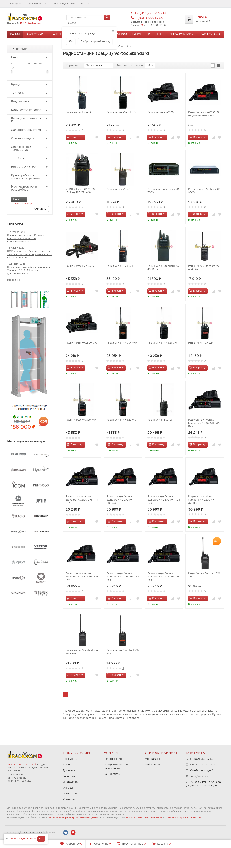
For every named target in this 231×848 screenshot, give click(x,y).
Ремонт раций (113, 759)
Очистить (40, 209)
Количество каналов (29, 110)
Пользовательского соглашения (144, 818)
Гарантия (69, 776)
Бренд (29, 84)
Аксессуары (36, 34)
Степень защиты (29, 138)
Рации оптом (112, 774)
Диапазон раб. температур (29, 148)
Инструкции (71, 782)
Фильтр (19, 49)
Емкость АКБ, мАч (29, 167)
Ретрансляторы (181, 34)
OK (41, 839)
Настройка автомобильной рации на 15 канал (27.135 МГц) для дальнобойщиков (29, 270)
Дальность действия (29, 130)
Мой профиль (154, 765)
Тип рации (29, 93)
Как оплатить (71, 765)
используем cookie (23, 839)
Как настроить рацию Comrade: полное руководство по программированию (26, 238)
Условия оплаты (38, 4)
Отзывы (68, 788)
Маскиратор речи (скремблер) (29, 188)
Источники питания (125, 34)
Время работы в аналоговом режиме (29, 177)
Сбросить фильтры (23, 204)
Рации (15, 34)
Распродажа (210, 34)
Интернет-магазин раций (22, 765)
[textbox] (88, 17)
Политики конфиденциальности (183, 818)
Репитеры (155, 34)
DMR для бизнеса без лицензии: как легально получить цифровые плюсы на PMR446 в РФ (29, 254)
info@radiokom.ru (32, 23)
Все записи (13, 280)
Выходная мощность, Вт (29, 120)
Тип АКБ (29, 158)
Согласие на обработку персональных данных (73, 818)
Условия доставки (64, 4)
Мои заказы (152, 759)
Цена (29, 57)
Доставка (69, 770)
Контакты (86, 4)
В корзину (75, 137)
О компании (71, 794)
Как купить (16, 4)
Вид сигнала (29, 101)
